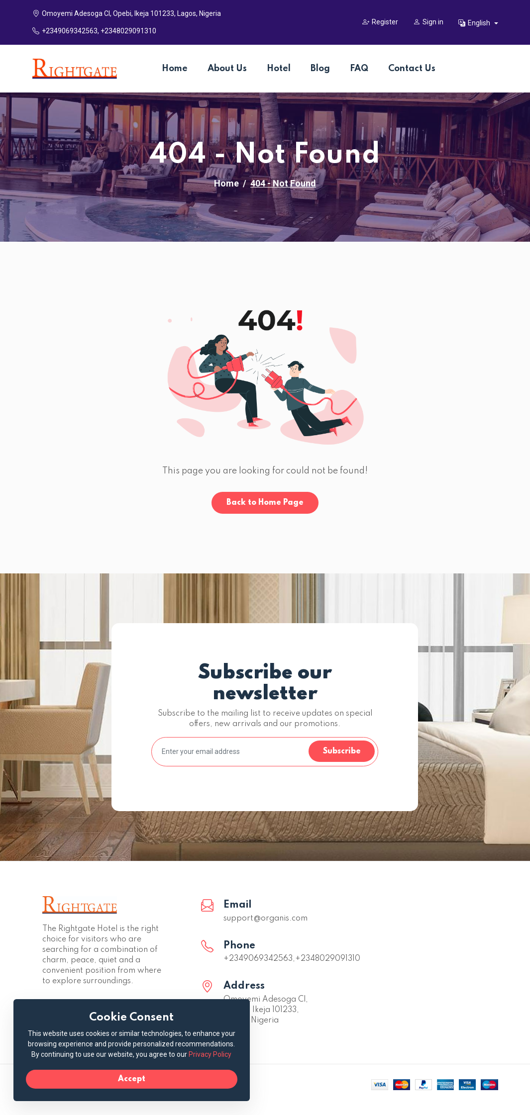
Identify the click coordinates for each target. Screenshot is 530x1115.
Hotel (279, 68)
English (475, 22)
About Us (227, 68)
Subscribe (341, 751)
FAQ (359, 68)
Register (380, 21)
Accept (114, 1078)
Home (175, 68)
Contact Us (411, 68)
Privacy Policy (160, 1053)
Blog (320, 68)
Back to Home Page (265, 503)
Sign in (428, 21)
